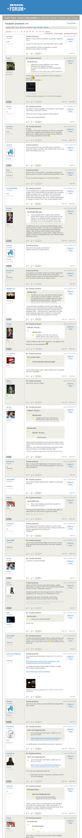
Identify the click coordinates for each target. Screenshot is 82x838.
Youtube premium (32, 36)
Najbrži (9, 58)
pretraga (74, 18)
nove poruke (62, 18)
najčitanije (53, 18)
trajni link (72, 53)
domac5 (9, 145)
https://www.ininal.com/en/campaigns (38, 671)
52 (37, 31)
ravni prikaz (59, 33)
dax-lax (9, 407)
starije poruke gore (71, 33)
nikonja (9, 208)
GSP (8, 613)
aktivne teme (45, 18)
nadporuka (72, 101)
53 (40, 31)
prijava (30, 18)
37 (27, 31)
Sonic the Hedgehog (13, 654)
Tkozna (9, 106)
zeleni (8, 583)
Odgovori (70, 39)
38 (30, 31)
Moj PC (9, 101)
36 (24, 31)
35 (21, 31)
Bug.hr (7, 18)
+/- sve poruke (48, 33)
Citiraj (70, 41)
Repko (8, 381)
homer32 (9, 786)
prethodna (8, 31)
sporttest (9, 36)
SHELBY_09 (10, 289)
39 (33, 31)
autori (69, 18)
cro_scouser (11, 353)
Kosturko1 (10, 524)
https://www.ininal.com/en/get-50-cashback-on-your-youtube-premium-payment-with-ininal (43, 662)
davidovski (10, 270)
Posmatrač (10, 726)
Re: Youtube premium (33, 58)
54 (43, 31)
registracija (36, 18)
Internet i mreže (23, 18)
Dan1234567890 (12, 188)
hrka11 (9, 498)
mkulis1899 (10, 479)
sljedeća (47, 31)
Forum (14, 18)
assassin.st (10, 753)
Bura (8, 170)
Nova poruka (71, 23)
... (19, 31)
